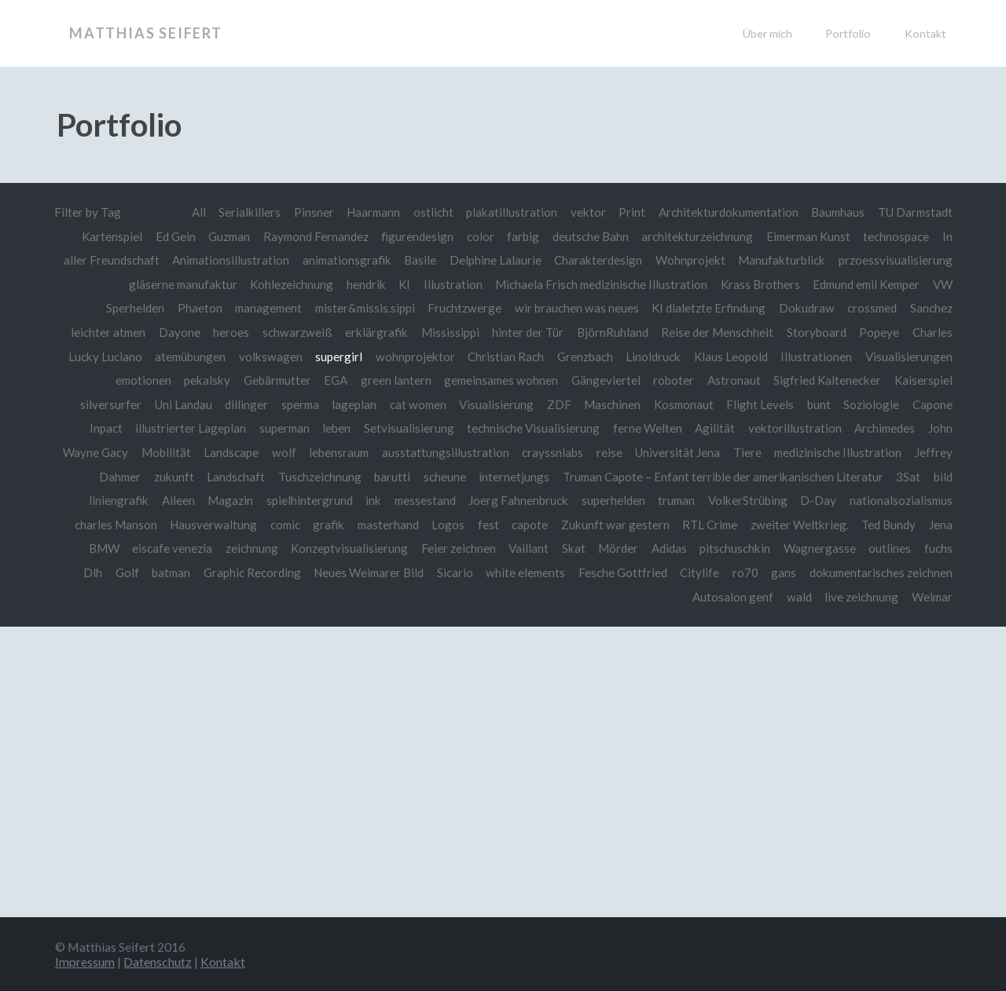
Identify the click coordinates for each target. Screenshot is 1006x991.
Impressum (85, 961)
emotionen (136, 380)
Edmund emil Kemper (862, 284)
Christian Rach (505, 356)
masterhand (383, 524)
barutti (388, 477)
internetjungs (510, 477)
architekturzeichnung (693, 236)
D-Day (817, 500)
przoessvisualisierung (896, 260)
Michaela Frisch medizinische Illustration (593, 284)
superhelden (610, 500)
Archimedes (884, 428)
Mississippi (449, 332)
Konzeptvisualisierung (348, 548)
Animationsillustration (227, 260)
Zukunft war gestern (611, 524)
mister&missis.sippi (361, 308)
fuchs (938, 548)
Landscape (226, 452)
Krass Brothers (754, 284)
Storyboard (816, 332)
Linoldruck (652, 356)
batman (164, 572)
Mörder (617, 548)
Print (625, 212)
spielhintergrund (305, 500)
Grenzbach (584, 356)
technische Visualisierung (530, 428)
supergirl (338, 356)
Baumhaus (833, 212)
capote (526, 524)
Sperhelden (126, 308)
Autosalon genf (730, 597)
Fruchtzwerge (462, 308)
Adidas (668, 548)
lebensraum (334, 452)
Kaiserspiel (923, 380)
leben (334, 428)
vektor (582, 212)
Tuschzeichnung (316, 477)
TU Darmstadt (914, 212)
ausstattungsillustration (442, 452)
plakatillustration (505, 212)
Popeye (879, 332)
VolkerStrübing (746, 500)
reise (606, 452)
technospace (896, 236)
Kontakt (925, 33)
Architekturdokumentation (723, 212)
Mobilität (161, 452)
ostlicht (427, 212)
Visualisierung (494, 404)
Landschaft (231, 477)
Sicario (452, 572)
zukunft (169, 477)
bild (943, 477)
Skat (573, 548)
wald (797, 597)
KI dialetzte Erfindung (706, 308)
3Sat (908, 477)
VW (942, 284)
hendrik (356, 284)
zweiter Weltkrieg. (798, 524)
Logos (444, 524)
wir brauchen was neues (574, 308)
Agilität (713, 428)
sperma (295, 404)
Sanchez (931, 308)
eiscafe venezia (170, 548)
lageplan (350, 404)
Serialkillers (242, 212)
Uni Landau (178, 404)
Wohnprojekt (690, 260)
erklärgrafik (375, 332)
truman (674, 500)
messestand (421, 500)
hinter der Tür (527, 332)
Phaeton (191, 308)
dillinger (241, 404)
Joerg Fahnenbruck (515, 500)
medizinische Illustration (837, 452)
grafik (323, 524)
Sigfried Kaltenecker (826, 380)
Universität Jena (675, 452)
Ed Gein (169, 236)
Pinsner (306, 212)
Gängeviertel (604, 380)
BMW (102, 548)
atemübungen (188, 356)
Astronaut (732, 380)
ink (368, 500)
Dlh (84, 572)
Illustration (444, 284)
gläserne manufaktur (172, 284)
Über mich (767, 33)
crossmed (871, 308)
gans (782, 572)
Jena (941, 524)
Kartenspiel (104, 236)
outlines (889, 548)
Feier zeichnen (457, 548)
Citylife (698, 572)
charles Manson (109, 524)
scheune (441, 477)
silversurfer (104, 404)
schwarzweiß (297, 332)
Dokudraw (805, 308)
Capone (932, 404)
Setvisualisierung (407, 428)
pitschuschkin (734, 548)
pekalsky (201, 380)
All (191, 212)
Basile (419, 260)
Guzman (222, 236)
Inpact (102, 428)
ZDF (557, 404)
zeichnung (250, 548)
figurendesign (413, 236)
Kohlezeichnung (282, 284)
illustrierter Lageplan (186, 428)
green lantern (391, 380)
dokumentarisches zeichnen (880, 572)
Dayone (179, 332)
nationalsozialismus (900, 500)
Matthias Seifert (145, 33)
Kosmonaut (683, 404)
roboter (672, 380)
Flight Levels (760, 404)
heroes (230, 332)
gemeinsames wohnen (497, 380)
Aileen (173, 500)
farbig (519, 236)
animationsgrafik (345, 260)
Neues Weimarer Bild (363, 572)
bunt (819, 404)
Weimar (931, 597)
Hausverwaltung (206, 524)
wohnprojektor (414, 356)
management (261, 308)
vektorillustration (793, 428)
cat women (415, 404)
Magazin (225, 500)
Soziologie (871, 404)
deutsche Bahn (587, 236)
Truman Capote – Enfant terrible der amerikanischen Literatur (721, 477)
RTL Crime (707, 524)
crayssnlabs (549, 452)
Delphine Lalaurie (495, 260)
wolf (279, 452)
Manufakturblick (781, 260)
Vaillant (528, 548)
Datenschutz (157, 961)
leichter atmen (106, 332)
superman (281, 428)
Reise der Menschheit (717, 332)
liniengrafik (114, 500)
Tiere (745, 452)
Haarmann (366, 212)
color (476, 236)
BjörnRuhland (612, 332)
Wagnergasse (819, 548)
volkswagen (270, 356)
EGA (331, 380)
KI (395, 284)
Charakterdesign (597, 260)
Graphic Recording (246, 572)
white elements (523, 572)
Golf (119, 572)
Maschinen (610, 404)
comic (279, 524)
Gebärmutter (272, 380)
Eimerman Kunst (806, 236)
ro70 (744, 572)
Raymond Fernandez (311, 236)
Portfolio (848, 33)
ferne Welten (646, 428)
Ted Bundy (888, 524)
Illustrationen (816, 356)
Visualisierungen (909, 356)
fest (484, 524)
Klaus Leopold (730, 356)
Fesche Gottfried (621, 572)
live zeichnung (859, 597)
